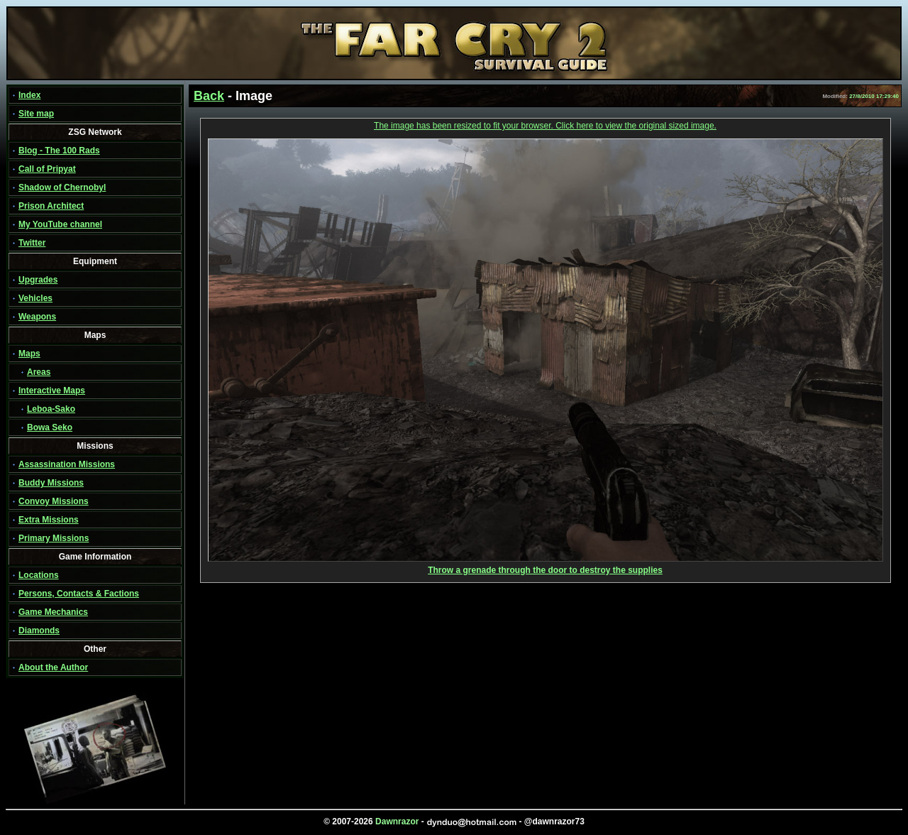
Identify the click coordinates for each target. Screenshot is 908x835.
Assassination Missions (66, 464)
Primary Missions (53, 538)
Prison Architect (51, 206)
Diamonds (39, 630)
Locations (38, 575)
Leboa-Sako (51, 409)
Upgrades (37, 280)
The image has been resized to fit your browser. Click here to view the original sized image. (545, 126)
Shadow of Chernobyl (62, 187)
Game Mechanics (53, 612)
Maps (29, 354)
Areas (38, 372)
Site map (36, 114)
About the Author (53, 667)
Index (29, 95)
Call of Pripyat (47, 169)
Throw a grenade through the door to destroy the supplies (545, 566)
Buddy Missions (51, 483)
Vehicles (35, 298)
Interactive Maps (51, 390)
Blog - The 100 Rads (59, 150)
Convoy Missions (53, 501)
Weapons (37, 317)
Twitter (31, 243)
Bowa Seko (49, 427)
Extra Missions (48, 520)
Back (209, 96)
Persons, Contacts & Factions (78, 594)
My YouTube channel (60, 224)
